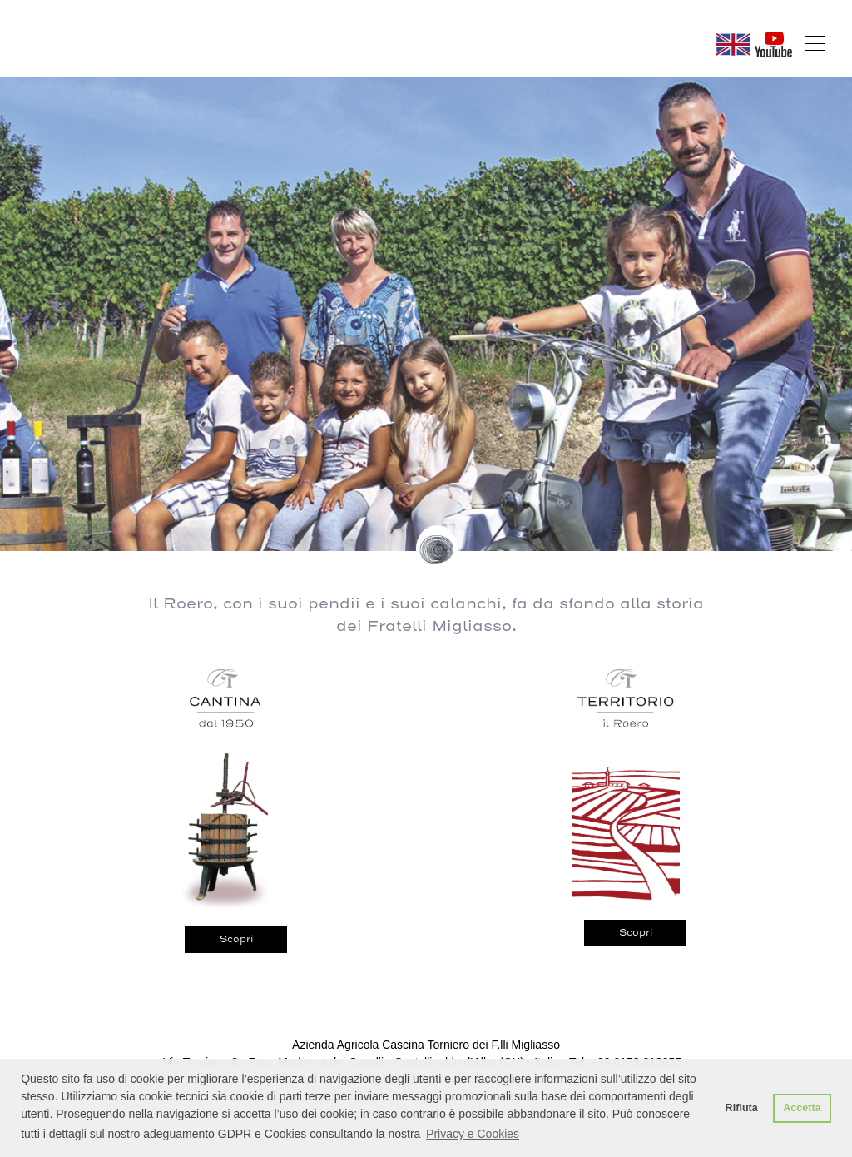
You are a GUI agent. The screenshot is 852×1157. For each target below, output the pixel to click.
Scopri (236, 939)
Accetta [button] (802, 1108)
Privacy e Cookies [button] (472, 1133)
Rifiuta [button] (742, 1108)
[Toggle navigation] (815, 43)
